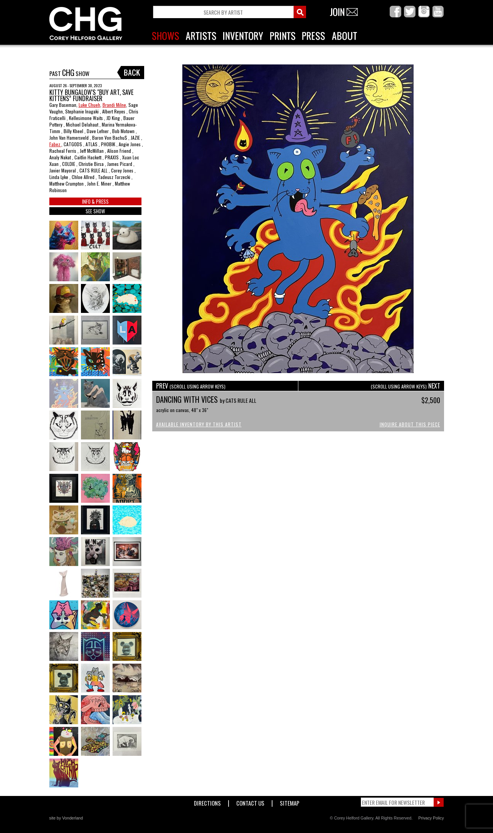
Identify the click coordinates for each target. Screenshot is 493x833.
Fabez (55, 144)
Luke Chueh (89, 104)
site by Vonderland (66, 818)
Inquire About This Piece (410, 424)
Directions (207, 801)
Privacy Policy (431, 818)
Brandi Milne (114, 104)
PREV (190, 385)
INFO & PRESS (95, 201)
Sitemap (290, 801)
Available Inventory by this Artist (199, 424)
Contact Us (250, 801)
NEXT (405, 385)
